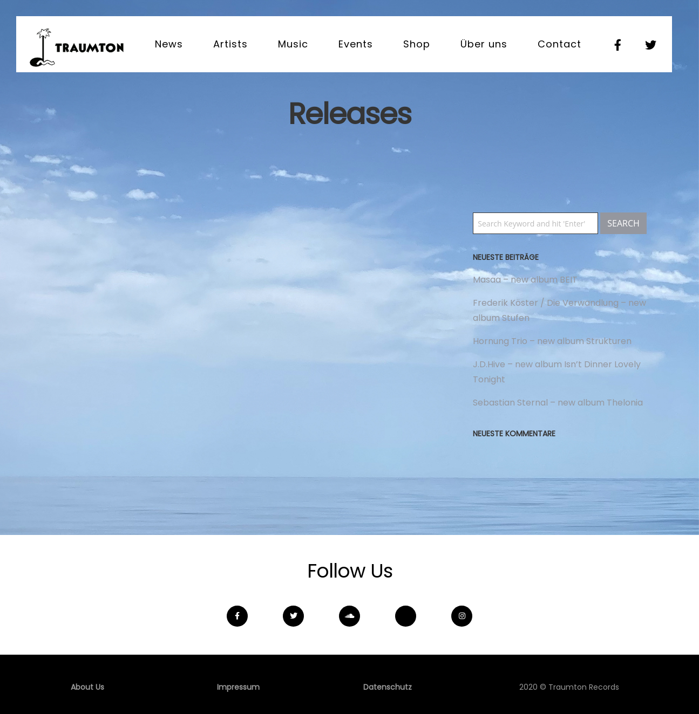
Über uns (483, 44)
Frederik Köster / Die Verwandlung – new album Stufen (559, 310)
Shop (416, 44)
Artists (230, 44)
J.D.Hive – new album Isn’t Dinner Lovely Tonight (557, 372)
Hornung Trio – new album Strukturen (552, 341)
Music (293, 44)
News (169, 44)
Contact (559, 44)
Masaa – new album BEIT (525, 279)
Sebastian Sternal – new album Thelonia (558, 402)
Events (355, 44)
